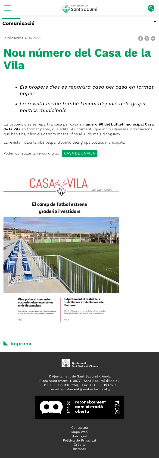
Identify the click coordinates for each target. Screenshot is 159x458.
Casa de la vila (79, 153)
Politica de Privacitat (79, 440)
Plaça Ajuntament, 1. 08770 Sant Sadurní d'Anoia (78, 381)
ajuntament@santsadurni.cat (84, 389)
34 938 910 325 (64, 385)
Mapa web (79, 432)
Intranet (79, 449)
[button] (8, 10)
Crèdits (79, 444)
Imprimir (21, 343)
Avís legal (79, 436)
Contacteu (79, 427)
